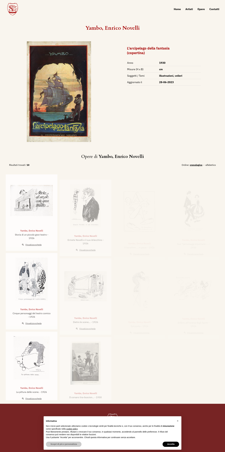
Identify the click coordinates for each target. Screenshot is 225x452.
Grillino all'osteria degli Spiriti (193, 322)
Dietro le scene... (82, 326)
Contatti (214, 9)
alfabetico (210, 164)
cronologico (196, 164)
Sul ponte (136, 326)
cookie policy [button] (72, 429)
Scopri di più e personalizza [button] (64, 444)
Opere (201, 9)
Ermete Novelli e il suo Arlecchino (85, 243)
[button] (177, 421)
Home (177, 9)
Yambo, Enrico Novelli (112, 28)
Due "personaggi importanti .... (193, 244)
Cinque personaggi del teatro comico (32, 318)
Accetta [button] (170, 444)
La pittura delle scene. (28, 396)
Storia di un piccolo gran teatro (31, 239)
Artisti (189, 9)
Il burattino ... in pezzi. (136, 247)
